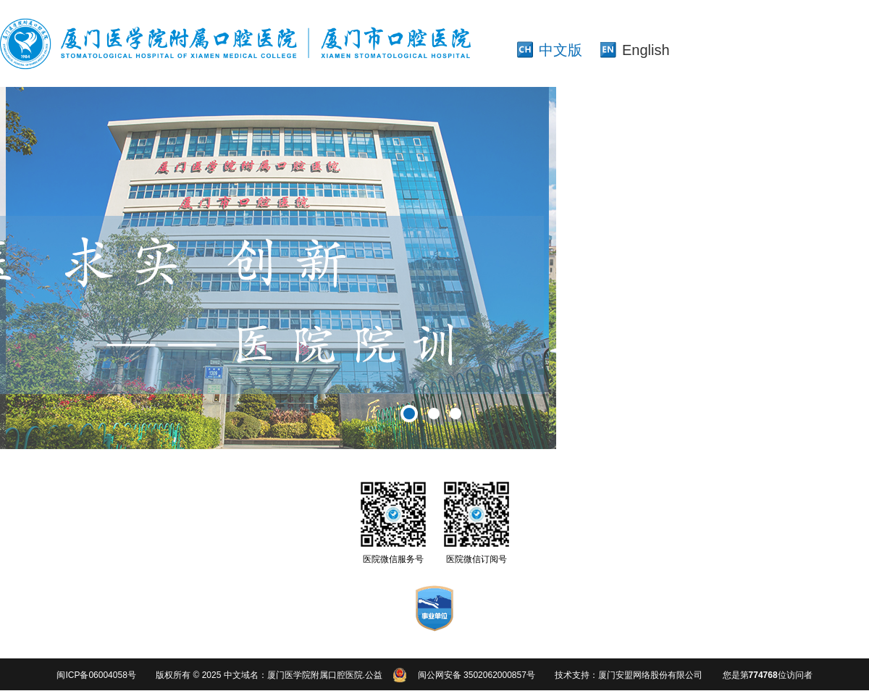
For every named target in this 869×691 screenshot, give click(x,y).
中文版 (560, 50)
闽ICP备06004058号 (95, 675)
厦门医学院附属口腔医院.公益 (324, 675)
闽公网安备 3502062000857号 (476, 675)
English (646, 50)
